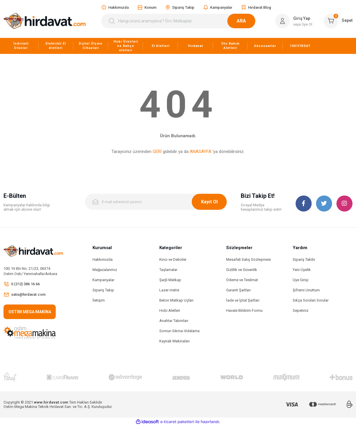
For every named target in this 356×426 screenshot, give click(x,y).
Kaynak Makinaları (174, 341)
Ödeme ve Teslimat (242, 280)
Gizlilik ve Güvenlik (241, 269)
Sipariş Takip (103, 290)
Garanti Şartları (238, 290)
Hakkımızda (103, 259)
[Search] (181, 21)
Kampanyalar (103, 280)
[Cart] (338, 21)
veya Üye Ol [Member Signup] (302, 24)
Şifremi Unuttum (306, 290)
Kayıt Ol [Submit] (209, 202)
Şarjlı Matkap (170, 280)
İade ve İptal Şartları (242, 300)
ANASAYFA (200, 151)
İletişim (99, 300)
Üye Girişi (300, 280)
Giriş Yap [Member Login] (301, 18)
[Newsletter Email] (156, 202)
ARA (248, 21)
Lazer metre (169, 290)
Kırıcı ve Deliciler (172, 259)
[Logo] (44, 21)
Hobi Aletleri (169, 310)
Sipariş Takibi (304, 259)
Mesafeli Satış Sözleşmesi (248, 259)
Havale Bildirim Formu (244, 310)
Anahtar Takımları (173, 320)
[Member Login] (282, 21)
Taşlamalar (168, 269)
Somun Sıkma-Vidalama (179, 331)
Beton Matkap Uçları (176, 300)
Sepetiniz (300, 310)
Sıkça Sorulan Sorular (311, 300)
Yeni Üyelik (302, 269)
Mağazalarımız (105, 269)
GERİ (157, 151)
